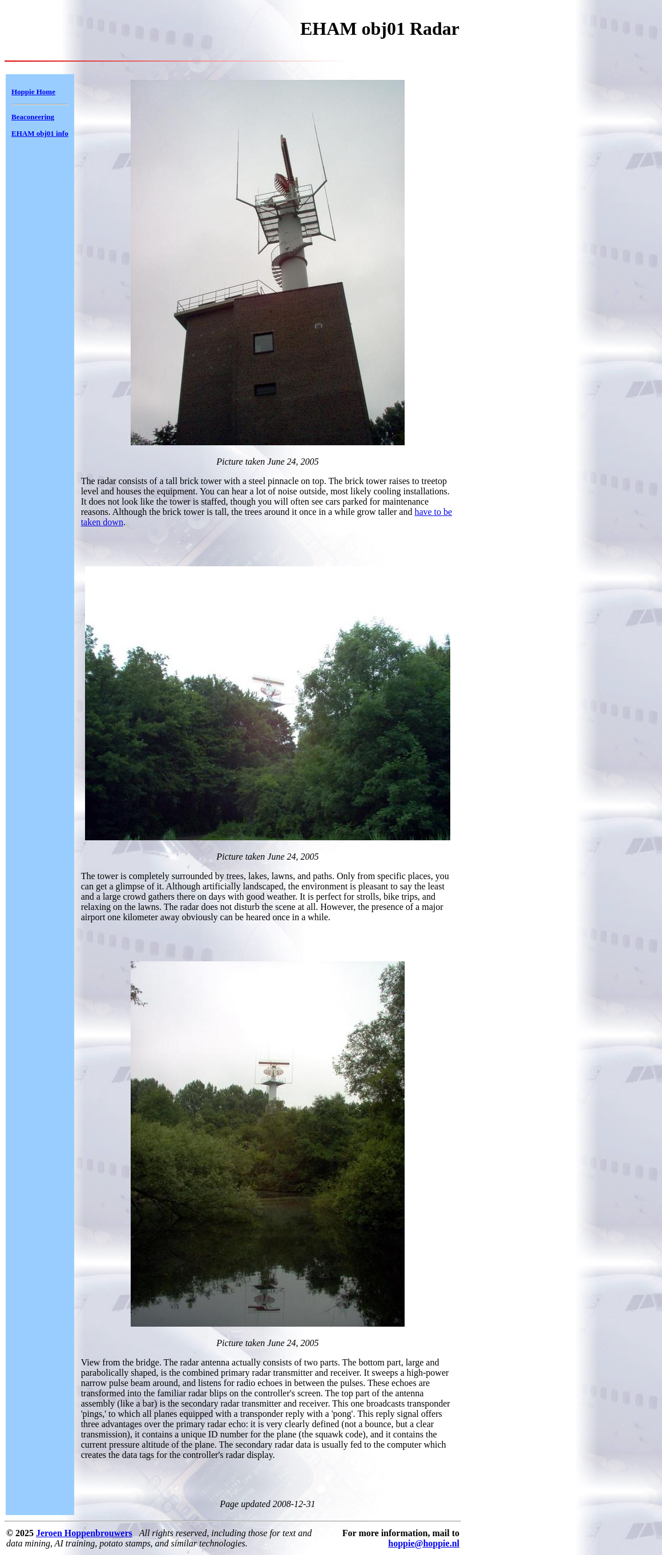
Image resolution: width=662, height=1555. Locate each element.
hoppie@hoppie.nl (423, 1543)
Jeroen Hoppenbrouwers (84, 1533)
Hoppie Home (33, 91)
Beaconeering (32, 116)
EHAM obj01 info (39, 133)
